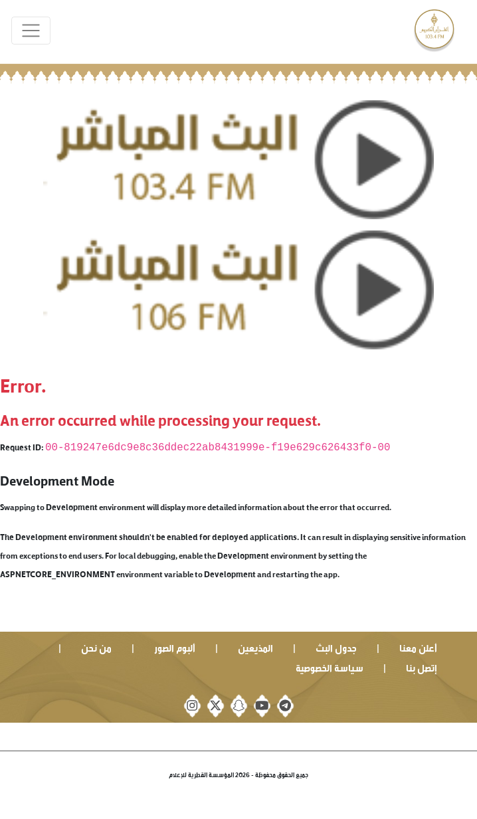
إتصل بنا (421, 666)
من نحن (96, 646)
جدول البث (336, 646)
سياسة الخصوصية (329, 666)
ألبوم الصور (174, 646)
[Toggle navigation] (30, 31)
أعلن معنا (418, 646)
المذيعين (255, 646)
